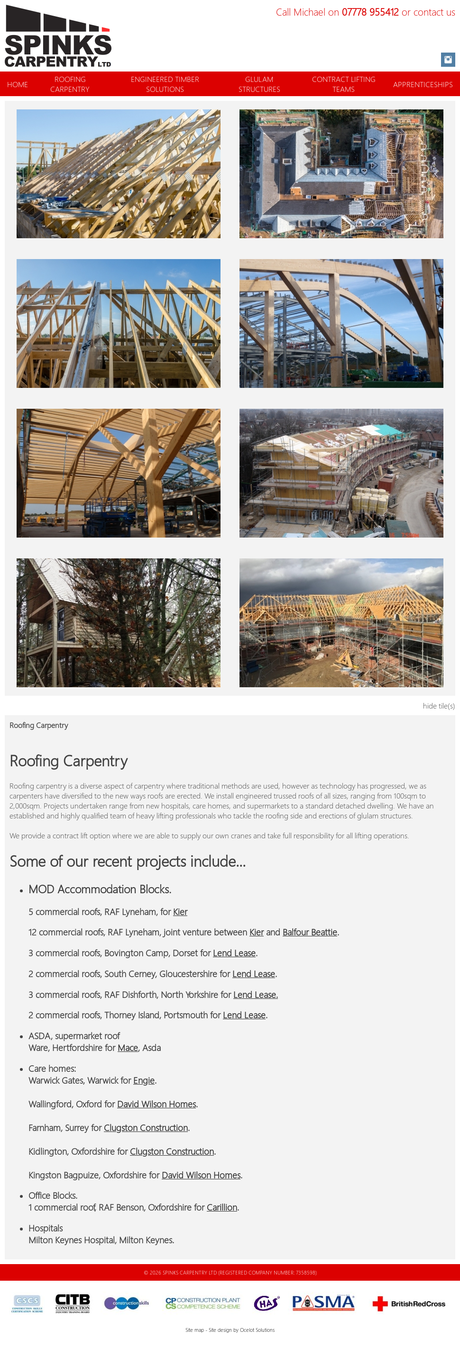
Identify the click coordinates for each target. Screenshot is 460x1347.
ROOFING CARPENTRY (70, 84)
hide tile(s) (439, 705)
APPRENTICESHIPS (423, 84)
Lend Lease (234, 953)
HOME (17, 84)
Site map (194, 1329)
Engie (144, 1080)
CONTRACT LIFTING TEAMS (344, 84)
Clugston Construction (146, 1127)
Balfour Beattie (310, 932)
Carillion (222, 1207)
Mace (128, 1047)
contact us (434, 11)
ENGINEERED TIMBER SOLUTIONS (165, 84)
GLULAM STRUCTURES (259, 84)
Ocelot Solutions (257, 1329)
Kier (180, 911)
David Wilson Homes (156, 1104)
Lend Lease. (255, 994)
